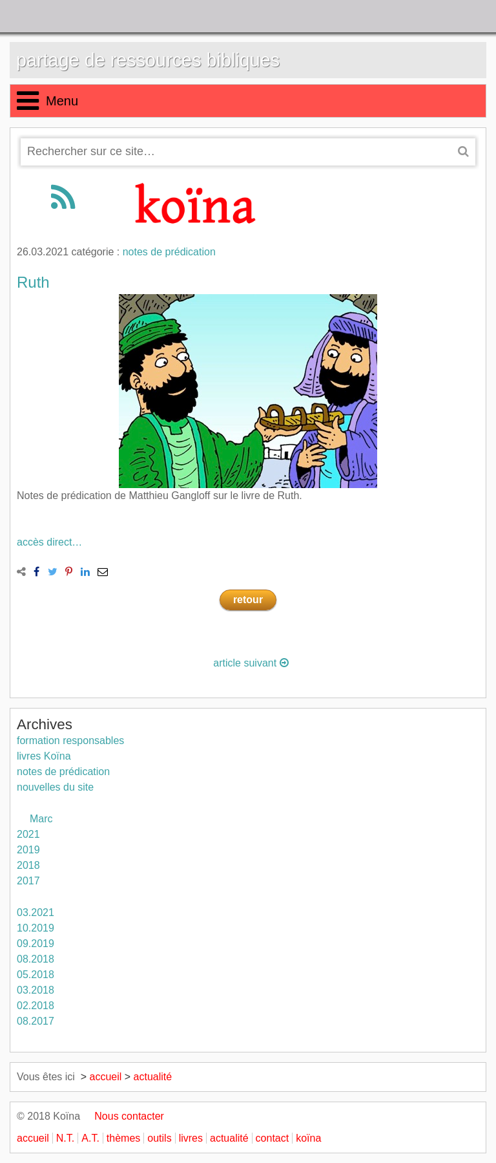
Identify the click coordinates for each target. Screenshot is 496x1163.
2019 (28, 849)
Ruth (33, 282)
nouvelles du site (55, 787)
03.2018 (35, 990)
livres (191, 1138)
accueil (106, 1076)
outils (159, 1138)
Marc (41, 818)
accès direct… (49, 542)
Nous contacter (123, 1116)
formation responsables (70, 740)
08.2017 (35, 1021)
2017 (28, 880)
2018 (28, 865)
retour (248, 599)
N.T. (65, 1138)
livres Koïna (44, 756)
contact (272, 1138)
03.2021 (35, 912)
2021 (28, 834)
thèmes (123, 1138)
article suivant (250, 662)
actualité (153, 1076)
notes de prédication (169, 251)
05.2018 (35, 974)
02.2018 (35, 1005)
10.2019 (35, 928)
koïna (308, 1138)
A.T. (90, 1138)
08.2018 (35, 959)
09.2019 (35, 943)
